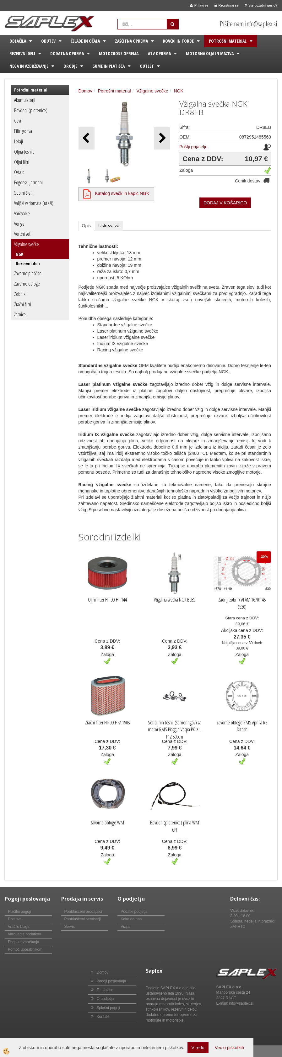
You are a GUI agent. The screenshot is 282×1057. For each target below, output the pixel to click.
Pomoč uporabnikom (25, 949)
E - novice (105, 990)
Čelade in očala (85, 41)
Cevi (17, 120)
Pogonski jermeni (28, 182)
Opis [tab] (86, 225)
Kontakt (103, 1016)
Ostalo (19, 172)
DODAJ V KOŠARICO (225, 202)
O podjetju (105, 999)
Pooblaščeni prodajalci (83, 911)
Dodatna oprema (67, 53)
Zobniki (20, 294)
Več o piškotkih (229, 1047)
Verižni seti (22, 233)
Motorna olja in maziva (210, 53)
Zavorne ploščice (27, 273)
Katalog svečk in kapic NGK (122, 193)
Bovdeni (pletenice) (30, 110)
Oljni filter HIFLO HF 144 (107, 599)
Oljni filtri (21, 162)
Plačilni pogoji (19, 911)
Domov (85, 90)
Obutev (48, 41)
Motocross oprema (118, 53)
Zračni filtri (22, 304)
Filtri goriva (23, 131)
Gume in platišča (108, 66)
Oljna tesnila (24, 151)
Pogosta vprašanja (23, 942)
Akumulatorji (24, 100)
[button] (162, 138)
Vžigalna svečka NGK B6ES (174, 599)
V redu (198, 1047)
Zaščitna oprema (131, 41)
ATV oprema (159, 53)
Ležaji (18, 141)
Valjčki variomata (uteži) (33, 203)
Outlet (147, 66)
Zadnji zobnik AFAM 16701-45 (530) (242, 603)
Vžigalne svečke (26, 244)
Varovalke (22, 213)
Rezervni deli (22, 53)
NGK (19, 254)
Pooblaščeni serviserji (82, 919)
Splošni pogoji (108, 1008)
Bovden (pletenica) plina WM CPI (174, 826)
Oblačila (17, 41)
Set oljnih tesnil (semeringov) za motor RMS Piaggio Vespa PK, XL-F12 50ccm (174, 729)
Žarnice (20, 314)
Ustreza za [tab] (108, 225)
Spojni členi (24, 192)
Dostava (15, 919)
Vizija (125, 926)
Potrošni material (228, 41)
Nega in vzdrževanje (28, 66)
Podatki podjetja (134, 911)
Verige (19, 223)
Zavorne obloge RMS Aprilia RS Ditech (242, 726)
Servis (69, 926)
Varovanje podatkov (24, 934)
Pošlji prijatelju (193, 146)
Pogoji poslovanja (111, 981)
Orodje (70, 66)
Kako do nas (131, 919)
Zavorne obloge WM (107, 822)
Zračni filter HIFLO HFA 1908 (107, 722)
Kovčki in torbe (178, 41)
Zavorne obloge (27, 283)
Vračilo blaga (19, 926)
